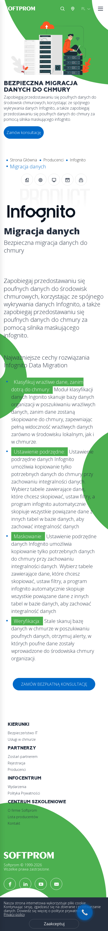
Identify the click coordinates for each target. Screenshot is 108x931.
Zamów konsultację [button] (23, 132)
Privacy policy (14, 914)
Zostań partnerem (23, 756)
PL (83, 8)
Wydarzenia (17, 786)
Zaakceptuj (54, 924)
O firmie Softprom (22, 810)
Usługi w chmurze (22, 739)
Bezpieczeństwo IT (23, 733)
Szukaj (63, 8)
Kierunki (18, 724)
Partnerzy (22, 748)
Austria (74, 8)
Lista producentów (23, 816)
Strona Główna (23, 160)
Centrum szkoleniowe (37, 802)
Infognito (78, 160)
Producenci (53, 160)
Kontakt (14, 823)
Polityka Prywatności (24, 793)
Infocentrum (24, 778)
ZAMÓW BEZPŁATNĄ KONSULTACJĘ (54, 684)
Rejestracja (16, 763)
